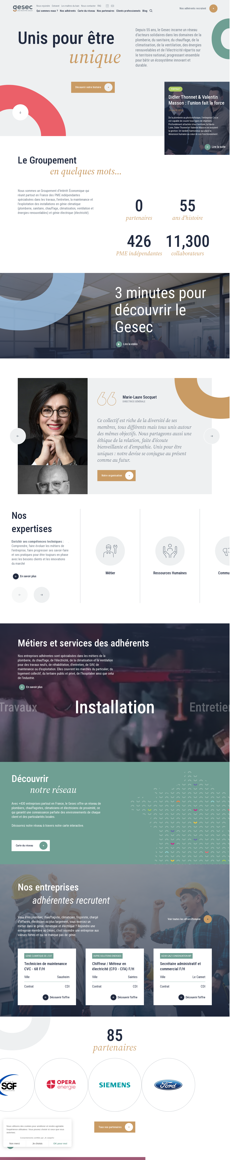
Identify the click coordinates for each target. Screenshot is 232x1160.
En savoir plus (28, 576)
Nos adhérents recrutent (193, 8)
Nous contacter (88, 6)
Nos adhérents (68, 10)
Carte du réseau (86, 10)
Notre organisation (112, 475)
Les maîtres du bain (70, 6)
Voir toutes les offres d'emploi (184, 919)
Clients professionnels (128, 10)
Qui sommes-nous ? (47, 10)
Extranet (55, 6)
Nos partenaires (105, 10)
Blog (144, 10)
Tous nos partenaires (110, 1127)
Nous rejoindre (43, 6)
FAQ (99, 6)
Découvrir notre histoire (88, 87)
